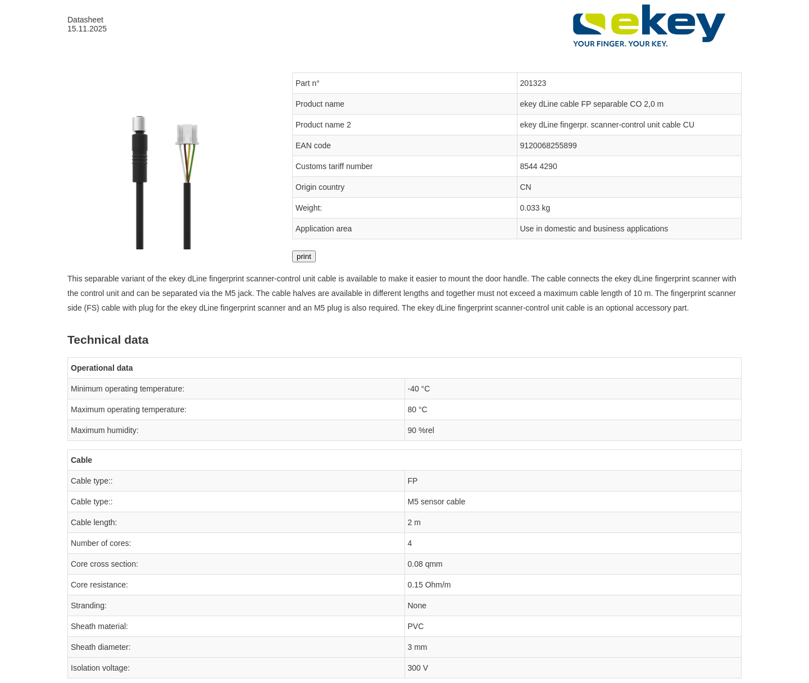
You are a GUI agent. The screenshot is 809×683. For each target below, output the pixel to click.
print (304, 256)
